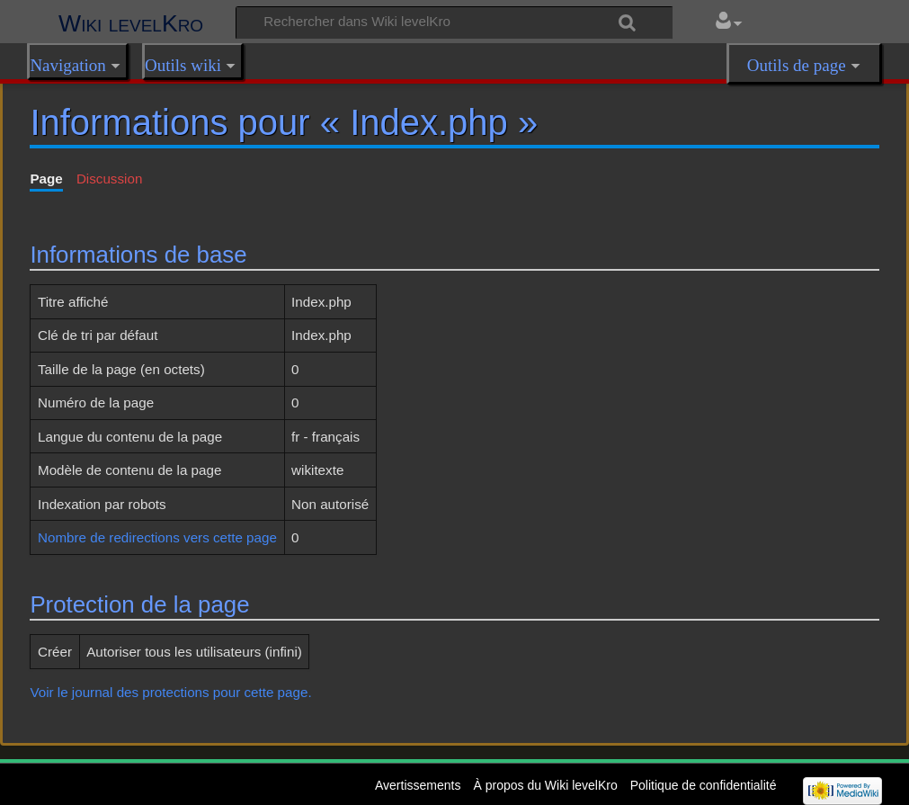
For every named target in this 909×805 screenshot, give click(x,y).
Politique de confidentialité (703, 785)
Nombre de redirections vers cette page (157, 537)
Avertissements (417, 785)
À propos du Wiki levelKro (545, 785)
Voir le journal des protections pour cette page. (170, 692)
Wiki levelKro (130, 23)
